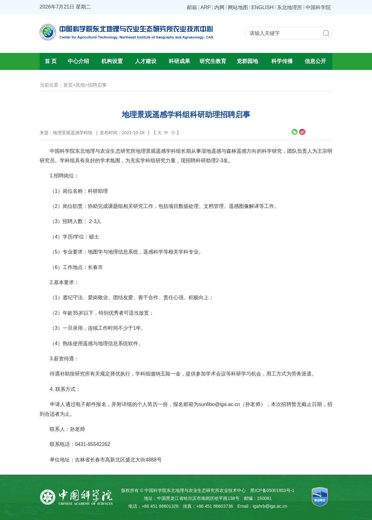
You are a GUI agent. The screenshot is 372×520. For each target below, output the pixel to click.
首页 (68, 85)
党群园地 (247, 61)
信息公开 (315, 61)
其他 (80, 85)
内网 (219, 7)
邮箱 (192, 7)
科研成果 (179, 61)
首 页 (51, 61)
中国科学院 (318, 7)
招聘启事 (97, 85)
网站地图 (238, 7)
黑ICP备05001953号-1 (272, 490)
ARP (205, 7)
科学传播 (282, 61)
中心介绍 (78, 61)
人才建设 (145, 61)
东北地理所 (289, 7)
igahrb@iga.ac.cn (270, 506)
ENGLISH (262, 7)
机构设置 (112, 61)
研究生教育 (213, 61)
